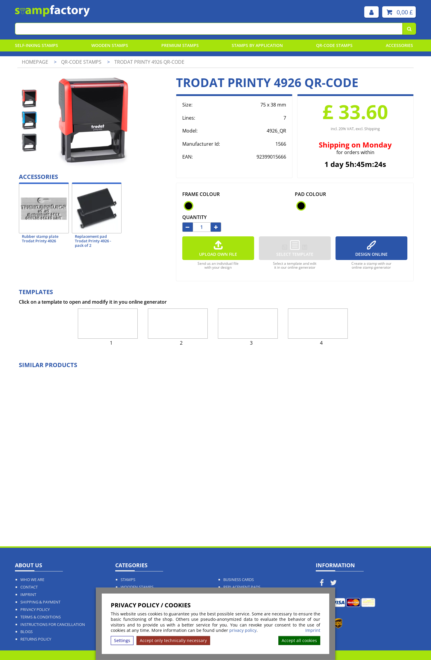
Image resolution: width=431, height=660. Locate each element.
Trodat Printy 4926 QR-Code (149, 62)
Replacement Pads (241, 587)
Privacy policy (35, 609)
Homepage (35, 62)
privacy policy (243, 630)
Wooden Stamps (109, 45)
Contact (29, 587)
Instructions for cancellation (52, 624)
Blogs (26, 631)
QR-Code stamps (334, 45)
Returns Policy (35, 639)
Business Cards (238, 579)
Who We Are (32, 579)
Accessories (399, 45)
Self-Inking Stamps (36, 45)
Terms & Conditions (40, 617)
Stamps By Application (257, 45)
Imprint (312, 630)
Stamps (128, 579)
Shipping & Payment (40, 602)
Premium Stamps (180, 45)
